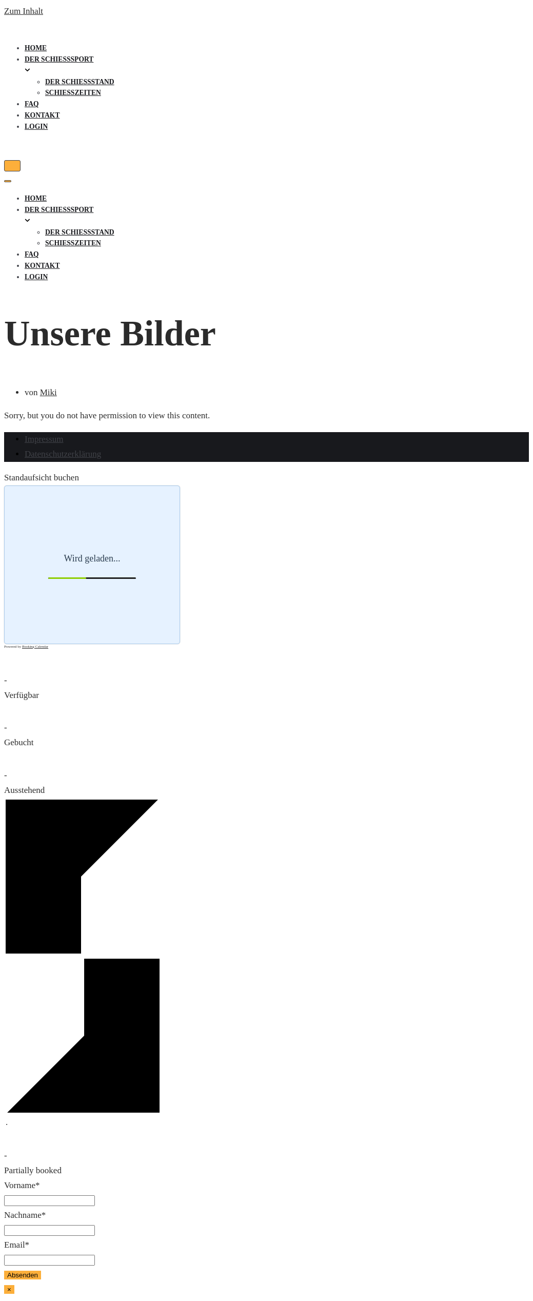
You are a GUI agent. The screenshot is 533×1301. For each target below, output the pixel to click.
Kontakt (42, 115)
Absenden (22, 1275)
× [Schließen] (9, 1289)
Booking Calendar (35, 647)
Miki (48, 392)
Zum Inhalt (23, 11)
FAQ (32, 104)
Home (36, 48)
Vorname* (22, 1185)
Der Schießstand (79, 82)
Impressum (44, 439)
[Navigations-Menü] (12, 165)
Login (36, 126)
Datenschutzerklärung (63, 454)
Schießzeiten (73, 92)
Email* (16, 1245)
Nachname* (25, 1215)
